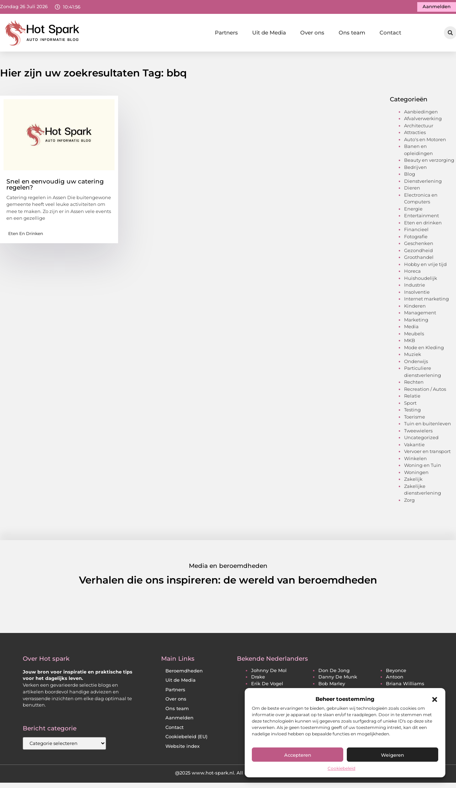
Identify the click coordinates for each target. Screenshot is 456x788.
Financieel (416, 232)
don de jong (334, 672)
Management (420, 315)
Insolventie (417, 294)
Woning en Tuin (422, 467)
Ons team (352, 32)
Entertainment (421, 218)
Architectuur (418, 128)
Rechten (414, 384)
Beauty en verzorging (429, 162)
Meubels (414, 336)
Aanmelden (179, 720)
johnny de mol (269, 672)
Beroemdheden (184, 673)
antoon (394, 679)
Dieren (412, 190)
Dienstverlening (423, 183)
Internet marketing (426, 301)
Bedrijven (415, 169)
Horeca (412, 273)
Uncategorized (421, 440)
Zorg (409, 502)
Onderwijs (416, 363)
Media (411, 329)
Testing (412, 412)
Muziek (412, 357)
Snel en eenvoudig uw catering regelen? (55, 186)
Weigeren (392, 755)
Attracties (415, 135)
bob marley (331, 685)
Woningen (416, 474)
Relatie (412, 398)
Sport (410, 405)
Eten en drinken (25, 235)
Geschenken (418, 246)
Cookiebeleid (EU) (186, 738)
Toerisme (414, 419)
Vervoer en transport (427, 454)
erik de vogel (267, 685)
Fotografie (416, 238)
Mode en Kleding (424, 349)
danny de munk (337, 679)
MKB (409, 343)
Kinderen (415, 308)
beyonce (396, 672)
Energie (413, 211)
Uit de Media (269, 32)
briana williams (405, 685)
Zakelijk (413, 481)
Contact (390, 32)
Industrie (414, 287)
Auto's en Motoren (425, 141)
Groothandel (419, 259)
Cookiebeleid (341, 768)
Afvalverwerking (423, 121)
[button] (434, 699)
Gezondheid (418, 252)
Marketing (416, 322)
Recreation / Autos (425, 391)
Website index (182, 748)
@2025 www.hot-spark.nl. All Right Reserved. (228, 775)
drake (258, 679)
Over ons (312, 32)
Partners (226, 32)
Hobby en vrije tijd (425, 266)
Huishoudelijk (420, 280)
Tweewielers (418, 433)
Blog (409, 176)
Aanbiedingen (421, 114)
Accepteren (297, 755)
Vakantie (414, 446)
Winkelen (415, 460)
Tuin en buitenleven (427, 426)
